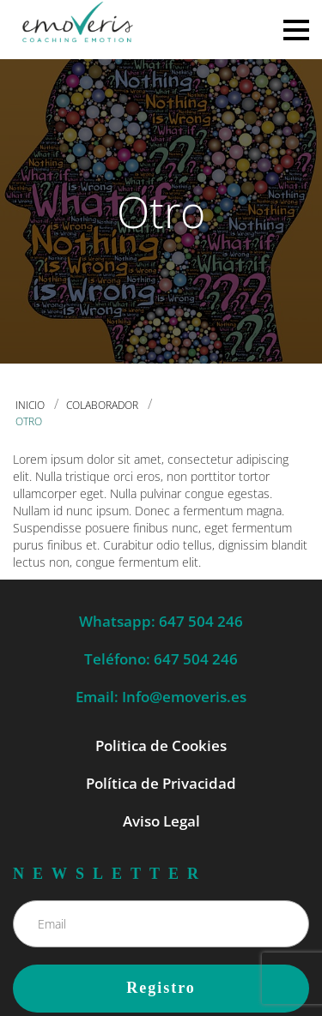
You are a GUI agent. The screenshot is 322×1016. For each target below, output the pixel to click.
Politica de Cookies (161, 745)
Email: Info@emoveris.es (161, 696)
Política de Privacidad (161, 783)
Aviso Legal (161, 821)
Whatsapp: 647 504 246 (161, 621)
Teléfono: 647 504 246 (161, 659)
